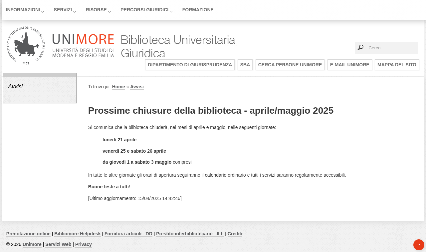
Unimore (32, 244)
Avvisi (15, 86)
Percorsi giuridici (144, 9)
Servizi (63, 9)
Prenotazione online (28, 233)
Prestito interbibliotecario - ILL (190, 233)
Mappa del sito (396, 64)
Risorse (96, 9)
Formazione (198, 9)
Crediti (235, 233)
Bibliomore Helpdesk (77, 233)
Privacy (83, 244)
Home (118, 86)
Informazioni (23, 9)
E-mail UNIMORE (349, 64)
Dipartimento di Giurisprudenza (190, 64)
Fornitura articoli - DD (128, 233)
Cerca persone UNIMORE (290, 64)
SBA (245, 64)
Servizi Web (58, 244)
